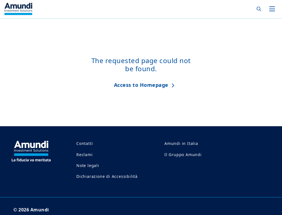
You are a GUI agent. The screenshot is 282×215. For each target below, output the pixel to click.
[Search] (257, 9)
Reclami (84, 154)
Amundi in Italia (181, 143)
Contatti (84, 143)
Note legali (87, 165)
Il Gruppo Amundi (183, 154)
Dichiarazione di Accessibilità (107, 176)
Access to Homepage (141, 85)
